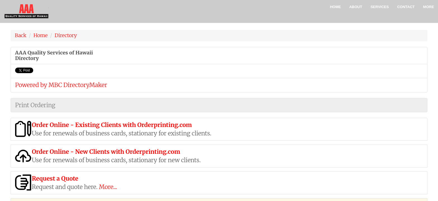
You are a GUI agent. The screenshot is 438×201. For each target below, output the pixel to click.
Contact (406, 7)
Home (335, 7)
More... (108, 187)
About (355, 7)
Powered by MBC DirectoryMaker (61, 85)
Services (379, 7)
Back (20, 35)
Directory (66, 35)
